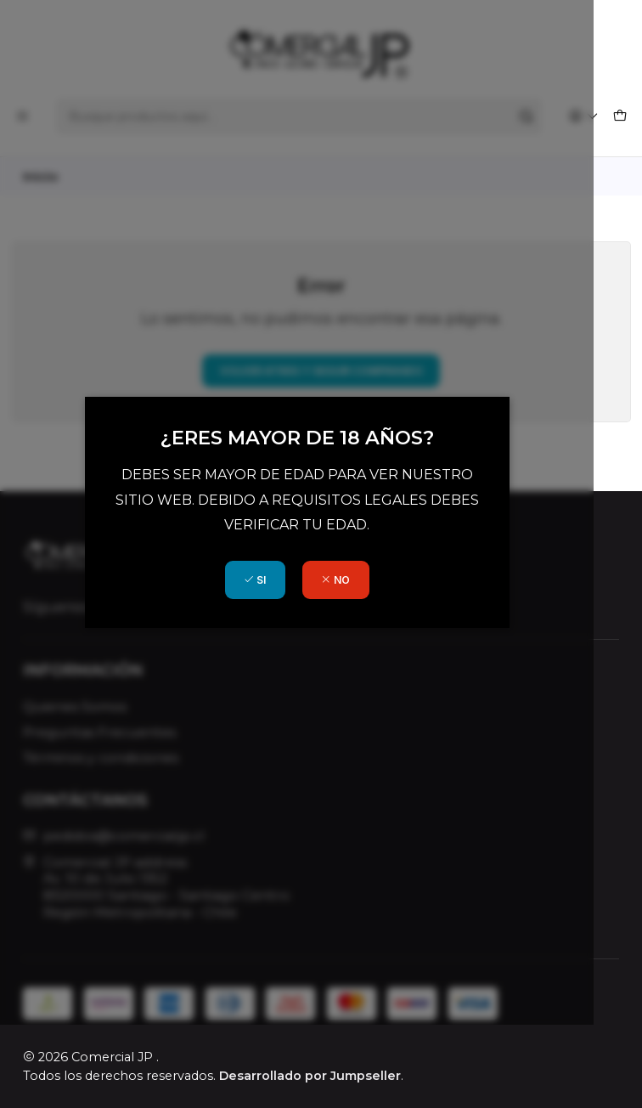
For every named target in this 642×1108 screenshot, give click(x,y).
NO (360, 621)
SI (279, 621)
